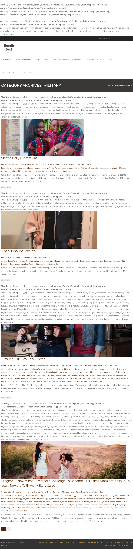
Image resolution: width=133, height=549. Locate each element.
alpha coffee (13, 369)
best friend (51, 369)
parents (49, 378)
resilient (4, 381)
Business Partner (27, 164)
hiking (92, 372)
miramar (119, 502)
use (44, 381)
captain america (84, 496)
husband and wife (76, 168)
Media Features (110, 545)
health (87, 372)
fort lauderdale (38, 499)
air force (4, 261)
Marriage (53, 164)
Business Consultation (115, 542)
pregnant (124, 505)
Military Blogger (14, 378)
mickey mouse (90, 502)
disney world (120, 496)
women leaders (120, 508)
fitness (43, 372)
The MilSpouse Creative (18, 251)
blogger (72, 369)
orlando (95, 505)
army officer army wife (38, 496)
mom (17, 505)
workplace (25, 511)
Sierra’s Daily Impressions (19, 158)
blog (24, 168)
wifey (81, 381)
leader (3, 502)
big (62, 369)
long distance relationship (31, 375)
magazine (50, 375)
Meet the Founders (57, 542)
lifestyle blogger (105, 168)
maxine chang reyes (93, 375)
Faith (42, 164)
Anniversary (30, 366)
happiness (73, 261)
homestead (81, 499)
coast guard (99, 369)
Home (107, 85)
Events (127, 542)
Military (60, 164)
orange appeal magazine (81, 505)
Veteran (49, 381)
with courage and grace (93, 381)
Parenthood (68, 164)
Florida (57, 168)
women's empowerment (63, 171)
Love (47, 164)
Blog (67, 542)
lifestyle (4, 375)
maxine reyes (107, 375)
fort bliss (10, 499)
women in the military (104, 508)
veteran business (42, 171)
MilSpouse (122, 168)
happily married (61, 261)
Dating (37, 164)
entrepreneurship (41, 168)
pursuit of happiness (66, 378)
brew (77, 369)
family (51, 168)
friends (49, 372)
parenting (24, 264)
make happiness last (62, 375)
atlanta (50, 496)
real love (78, 378)
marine (74, 375)
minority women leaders (106, 502)
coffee (107, 369)
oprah (69, 505)
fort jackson (27, 499)
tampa (55, 508)
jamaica (112, 499)
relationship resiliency (100, 378)
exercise (26, 372)
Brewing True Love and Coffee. (23, 359)
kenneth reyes (123, 372)
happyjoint (16, 164)
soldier (43, 508)
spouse (32, 381)
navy (35, 378)
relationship (16, 171)
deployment (121, 369)
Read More (6, 187)
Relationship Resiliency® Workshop (91, 542)
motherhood (6, 171)
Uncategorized (112, 366)
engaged (4, 372)
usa (59, 508)
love (43, 375)
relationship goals (28, 171)
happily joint (50, 261)
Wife (51, 171)
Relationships (86, 164)
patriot (55, 378)
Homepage (43, 542)
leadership (11, 502)
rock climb (12, 381)
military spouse (14, 264)
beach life (5, 168)
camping (83, 369)
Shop (74, 542)
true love (38, 381)
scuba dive (21, 381)
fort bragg (18, 499)
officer (63, 505)
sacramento (35, 508)
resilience (124, 378)
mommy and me (26, 505)
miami (114, 168)
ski (27, 381)
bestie (58, 369)
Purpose (76, 164)
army (31, 369)
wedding (70, 381)
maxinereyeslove (119, 375)
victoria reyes (81, 508)
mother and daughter (42, 505)
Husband (64, 168)
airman (11, 496)
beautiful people (16, 168)
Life (96, 168)
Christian (30, 168)
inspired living (88, 168)
